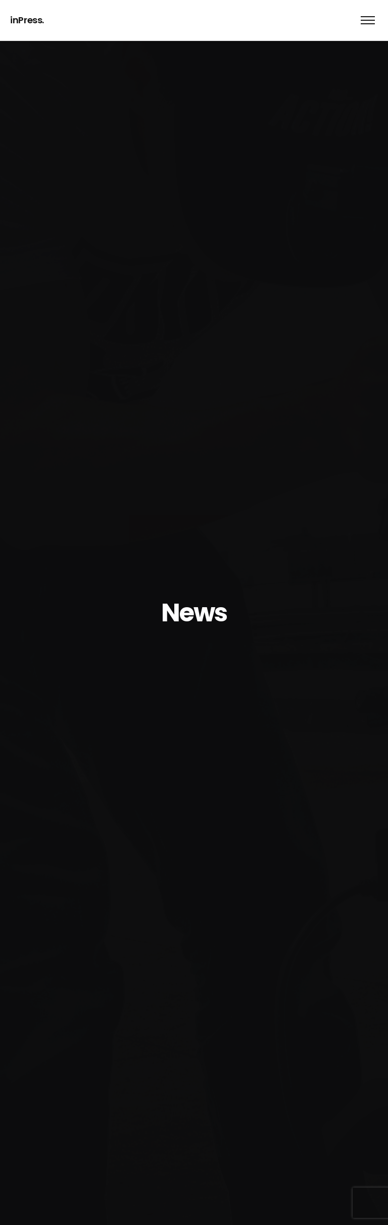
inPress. (27, 20)
